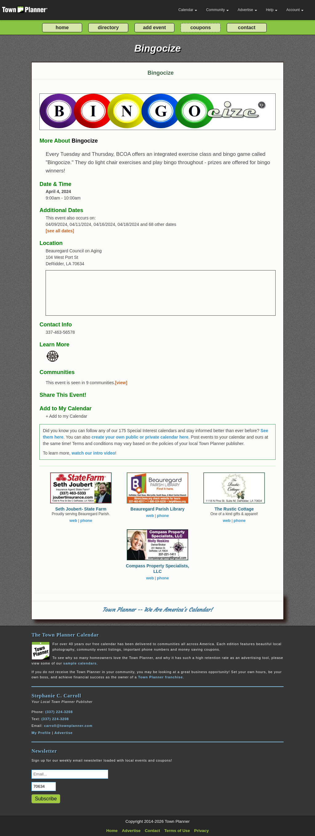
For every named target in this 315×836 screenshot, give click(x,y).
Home (112, 830)
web (73, 520)
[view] (121, 382)
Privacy (201, 830)
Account (295, 10)
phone (86, 520)
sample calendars (80, 663)
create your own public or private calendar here (139, 437)
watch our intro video (93, 453)
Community (217, 10)
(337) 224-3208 (59, 712)
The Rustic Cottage (234, 509)
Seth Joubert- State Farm (80, 509)
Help (271, 10)
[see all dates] (60, 230)
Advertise (247, 10)
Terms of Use (177, 830)
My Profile (41, 733)
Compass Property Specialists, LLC (157, 568)
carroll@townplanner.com (68, 726)
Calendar (187, 10)
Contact (152, 830)
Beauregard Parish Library (157, 509)
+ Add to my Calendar (66, 416)
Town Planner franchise (160, 677)
